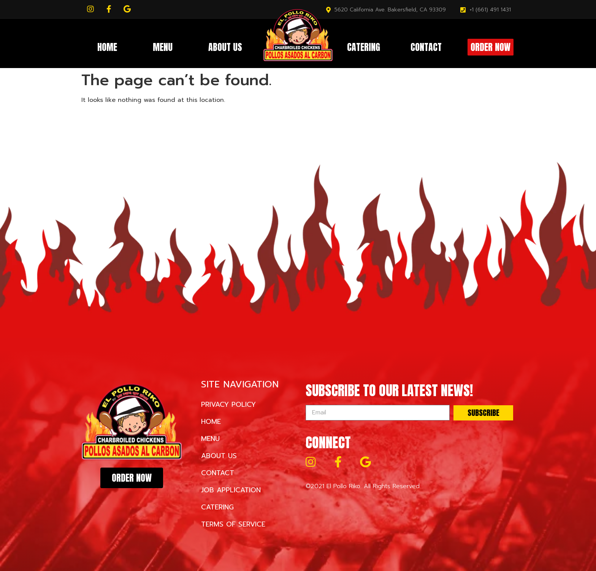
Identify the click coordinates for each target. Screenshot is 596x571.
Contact (426, 47)
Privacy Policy (228, 404)
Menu (163, 47)
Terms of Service (233, 524)
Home (107, 47)
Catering (363, 47)
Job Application (231, 490)
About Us (225, 47)
